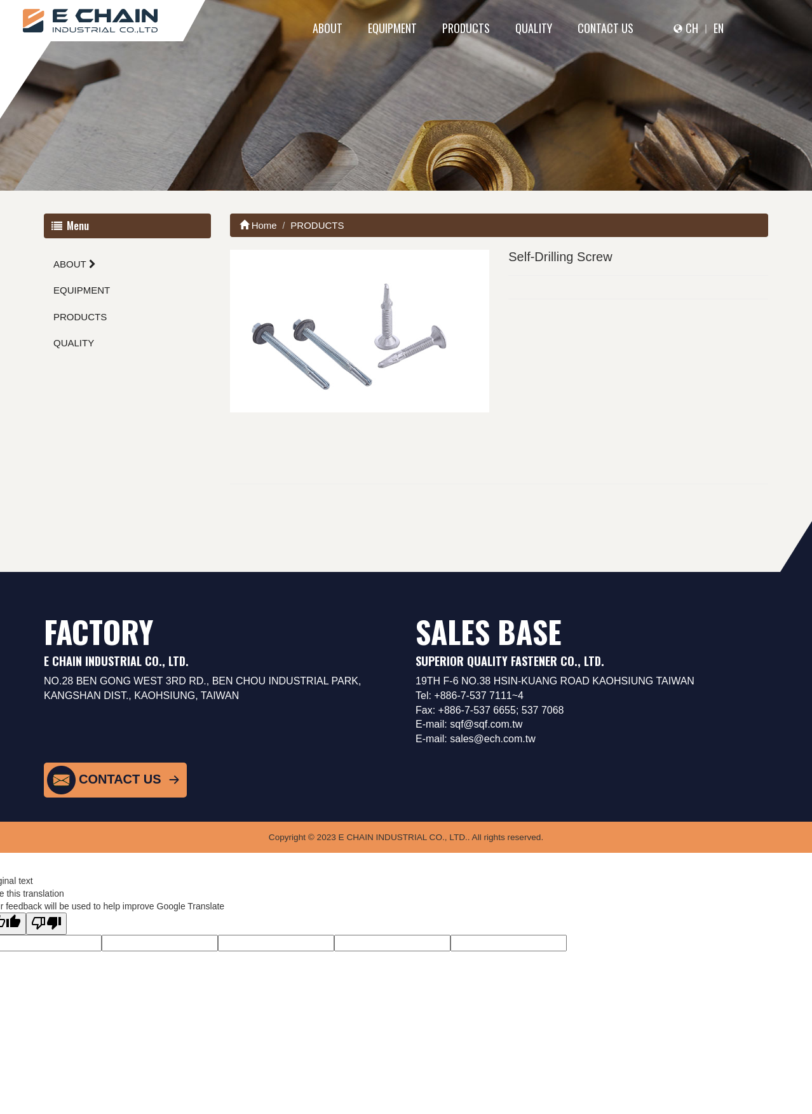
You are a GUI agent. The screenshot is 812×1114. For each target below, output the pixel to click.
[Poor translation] (46, 924)
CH (692, 28)
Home (258, 225)
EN (719, 28)
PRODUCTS (466, 28)
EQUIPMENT (392, 28)
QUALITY (533, 28)
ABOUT (327, 28)
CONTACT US (605, 28)
